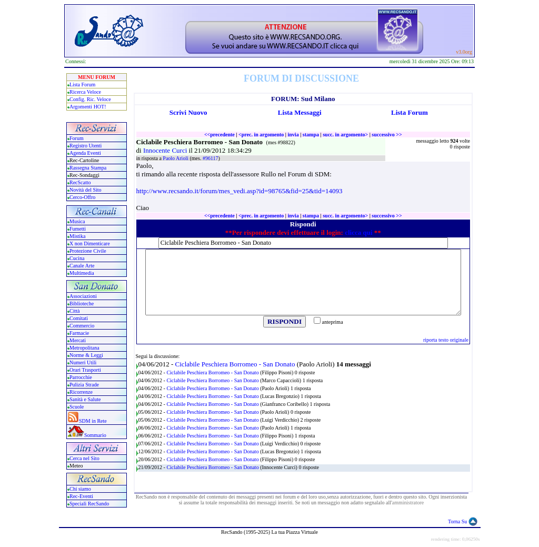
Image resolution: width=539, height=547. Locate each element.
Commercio (81, 326)
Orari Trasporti (85, 370)
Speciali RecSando (89, 503)
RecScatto (80, 182)
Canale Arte (81, 265)
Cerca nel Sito (84, 458)
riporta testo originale (445, 340)
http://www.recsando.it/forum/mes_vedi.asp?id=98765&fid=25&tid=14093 (239, 191)
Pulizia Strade (84, 384)
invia (293, 134)
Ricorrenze (81, 392)
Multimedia (81, 273)
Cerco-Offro (82, 197)
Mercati (77, 340)
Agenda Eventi (85, 153)
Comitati (78, 318)
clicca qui (358, 232)
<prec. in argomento (261, 134)
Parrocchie (80, 377)
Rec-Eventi (81, 496)
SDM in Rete (93, 421)
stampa (311, 134)
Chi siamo (80, 489)
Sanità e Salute (85, 399)
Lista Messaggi (300, 112)
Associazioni (83, 296)
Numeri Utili (83, 362)
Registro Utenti (85, 145)
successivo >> (387, 134)
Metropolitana (84, 348)
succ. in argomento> (345, 134)
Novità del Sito (85, 190)
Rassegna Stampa (87, 168)
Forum (76, 138)
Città (74, 311)
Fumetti (77, 229)
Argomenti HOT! (87, 107)
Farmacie (79, 333)
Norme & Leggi (86, 355)
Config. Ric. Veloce (90, 99)
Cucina (76, 258)
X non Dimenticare (89, 243)
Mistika (77, 236)
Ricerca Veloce (85, 92)
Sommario (95, 435)
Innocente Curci (166, 150)
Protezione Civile (87, 251)
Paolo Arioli (176, 158)
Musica (77, 221)
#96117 (210, 158)
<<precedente (219, 134)
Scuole (76, 407)
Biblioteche (81, 303)
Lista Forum (82, 84)
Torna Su (457, 521)
